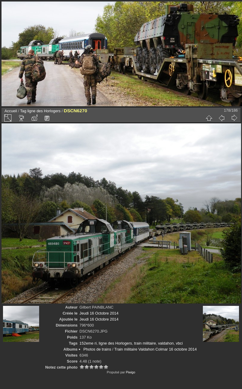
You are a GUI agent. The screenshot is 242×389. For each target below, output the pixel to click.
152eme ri (88, 343)
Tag (23, 111)
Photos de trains (97, 349)
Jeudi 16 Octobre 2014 (98, 313)
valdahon (166, 343)
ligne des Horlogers (43, 111)
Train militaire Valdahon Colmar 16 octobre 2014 (155, 349)
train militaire (145, 343)
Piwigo (130, 372)
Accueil (11, 111)
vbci (179, 343)
